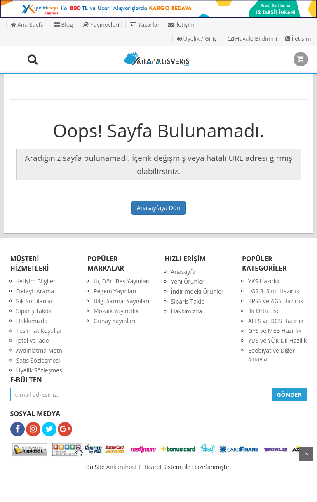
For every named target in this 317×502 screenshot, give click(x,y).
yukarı (306, 454)
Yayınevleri (101, 24)
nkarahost (122, 467)
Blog (63, 24)
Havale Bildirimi (252, 38)
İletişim (181, 24)
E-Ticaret (150, 467)
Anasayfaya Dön (158, 208)
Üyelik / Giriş (197, 38)
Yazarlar (145, 24)
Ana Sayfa (27, 24)
